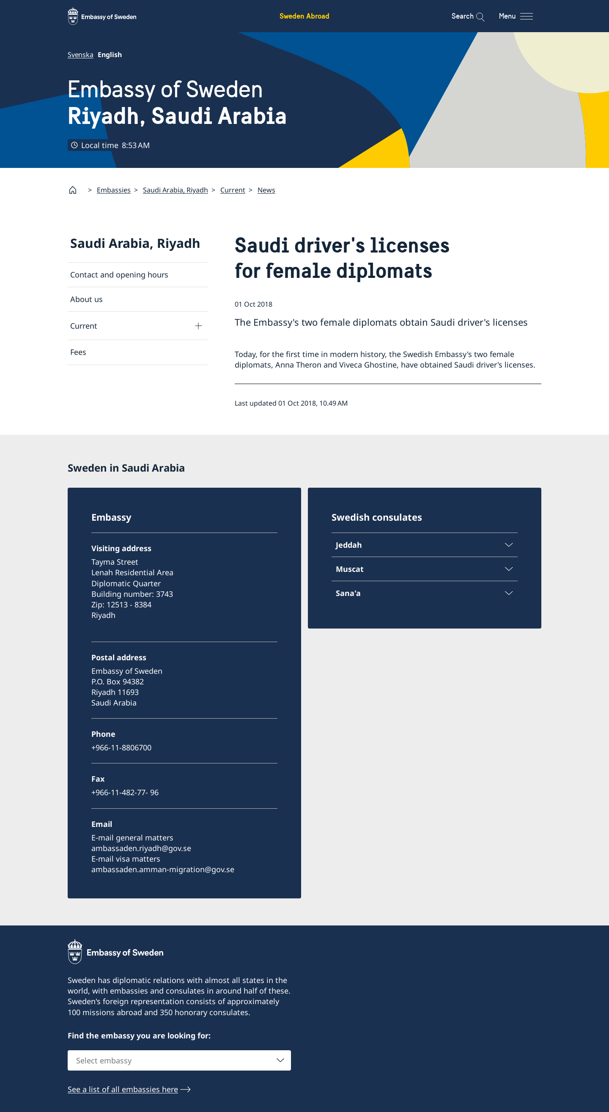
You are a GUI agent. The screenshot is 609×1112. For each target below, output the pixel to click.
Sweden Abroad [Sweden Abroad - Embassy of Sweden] (304, 16)
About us (86, 299)
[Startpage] (76, 189)
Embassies (114, 189)
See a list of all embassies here (123, 1089)
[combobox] (179, 1060)
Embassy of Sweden (177, 103)
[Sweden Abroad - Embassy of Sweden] (110, 16)
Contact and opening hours (119, 274)
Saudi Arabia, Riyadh (175, 189)
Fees (78, 352)
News (266, 189)
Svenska (80, 54)
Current (232, 189)
